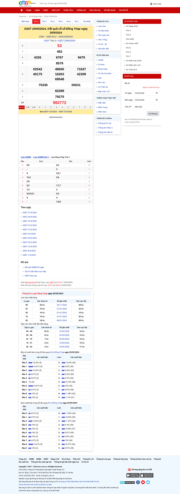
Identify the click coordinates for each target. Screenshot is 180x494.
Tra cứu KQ (94, 10)
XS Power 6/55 (132, 43)
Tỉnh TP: (128, 107)
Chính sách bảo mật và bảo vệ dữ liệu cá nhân (35, 485)
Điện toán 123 (104, 91)
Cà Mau (101, 64)
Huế (99, 78)
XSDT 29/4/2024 (30, 238)
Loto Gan (102, 26)
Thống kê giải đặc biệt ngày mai (66, 462)
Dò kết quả (153, 114)
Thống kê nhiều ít (105, 128)
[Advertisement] (56, 136)
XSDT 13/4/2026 (30, 221)
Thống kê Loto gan (103, 459)
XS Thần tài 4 (131, 70)
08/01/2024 (62, 320)
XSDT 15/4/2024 (30, 246)
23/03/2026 (64, 347)
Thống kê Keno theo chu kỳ (140, 459)
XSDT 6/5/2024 (29, 234)
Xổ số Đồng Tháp (57, 352)
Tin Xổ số (123, 10)
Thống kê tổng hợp (120, 459)
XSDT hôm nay (31, 276)
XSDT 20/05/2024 (66, 40)
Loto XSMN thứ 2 (41, 157)
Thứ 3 (128, 48)
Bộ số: (127, 83)
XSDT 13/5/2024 (50, 112)
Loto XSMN (26, 157)
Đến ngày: (129, 100)
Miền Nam (102, 112)
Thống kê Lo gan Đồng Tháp (34, 293)
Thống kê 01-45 (104, 123)
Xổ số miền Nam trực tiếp (35, 271)
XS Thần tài (103, 87)
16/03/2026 (64, 343)
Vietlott (56, 10)
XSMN (37, 10)
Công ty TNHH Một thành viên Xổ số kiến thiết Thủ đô (80, 482)
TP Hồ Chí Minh (104, 73)
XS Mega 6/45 (132, 26)
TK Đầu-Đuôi (103, 31)
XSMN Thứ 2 (51, 36)
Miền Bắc (102, 103)
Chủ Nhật (130, 39)
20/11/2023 (62, 305)
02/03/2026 (64, 335)
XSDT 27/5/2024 (65, 112)
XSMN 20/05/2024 (65, 36)
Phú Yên (101, 82)
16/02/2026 (64, 331)
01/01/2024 (62, 309)
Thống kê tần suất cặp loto (41, 462)
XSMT (45, 10)
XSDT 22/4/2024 (30, 242)
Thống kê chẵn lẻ (105, 132)
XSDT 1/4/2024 (29, 255)
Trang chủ (22, 459)
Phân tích (68, 10)
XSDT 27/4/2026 (30, 213)
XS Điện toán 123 (133, 65)
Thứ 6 (128, 35)
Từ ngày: (128, 93)
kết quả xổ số (30, 282)
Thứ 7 (128, 56)
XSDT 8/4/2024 (29, 251)
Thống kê (81, 10)
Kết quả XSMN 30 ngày (34, 267)
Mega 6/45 (55, 459)
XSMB (28, 10)
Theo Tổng (102, 40)
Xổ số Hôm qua (102, 55)
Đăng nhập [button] (155, 4)
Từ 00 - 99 (102, 44)
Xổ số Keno (66, 459)
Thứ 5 (128, 52)
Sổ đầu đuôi (109, 10)
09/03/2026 (64, 339)
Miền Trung (102, 107)
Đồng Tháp (102, 69)
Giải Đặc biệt (103, 49)
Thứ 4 (128, 30)
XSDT (47, 40)
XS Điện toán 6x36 (133, 61)
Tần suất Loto (103, 35)
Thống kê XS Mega (104, 118)
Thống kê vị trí (88, 459)
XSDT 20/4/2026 (30, 217)
